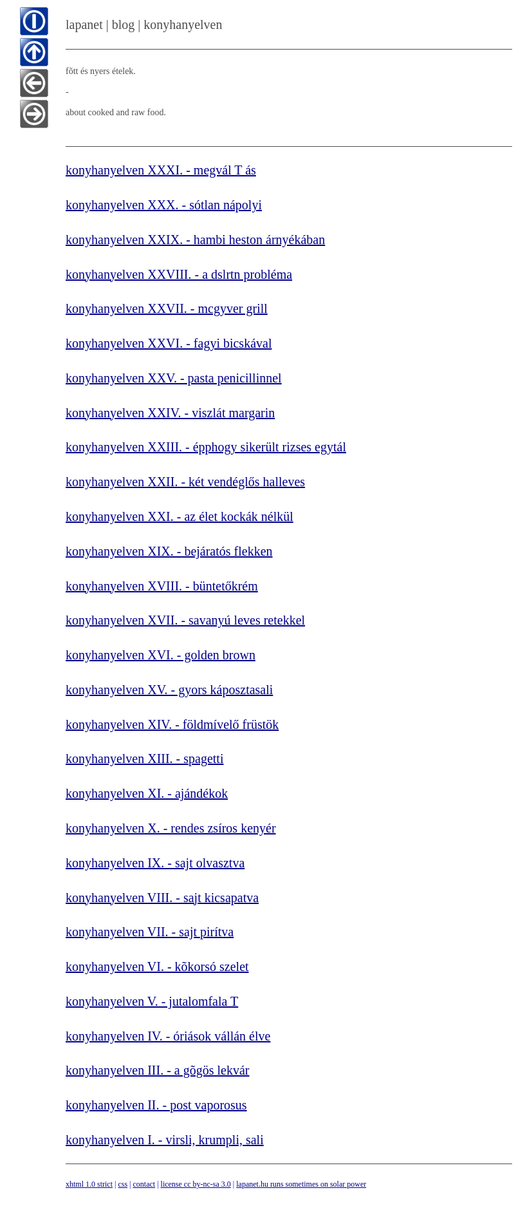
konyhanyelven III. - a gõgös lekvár (157, 1070)
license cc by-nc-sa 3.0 (196, 1184)
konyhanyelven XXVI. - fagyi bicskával (169, 343)
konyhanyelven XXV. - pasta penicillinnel (174, 378)
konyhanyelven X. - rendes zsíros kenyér (171, 828)
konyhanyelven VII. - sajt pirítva (150, 932)
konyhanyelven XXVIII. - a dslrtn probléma (179, 274)
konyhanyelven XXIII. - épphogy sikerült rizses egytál (206, 447)
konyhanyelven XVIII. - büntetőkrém (162, 586)
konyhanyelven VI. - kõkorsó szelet (157, 966)
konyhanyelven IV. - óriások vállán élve (168, 1036)
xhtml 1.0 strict (89, 1184)
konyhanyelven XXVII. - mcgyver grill (167, 308)
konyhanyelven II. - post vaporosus (156, 1105)
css (122, 1184)
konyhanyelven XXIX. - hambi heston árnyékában (195, 239)
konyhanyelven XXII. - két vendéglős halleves (185, 482)
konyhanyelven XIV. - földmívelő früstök (172, 724)
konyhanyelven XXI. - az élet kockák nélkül (179, 516)
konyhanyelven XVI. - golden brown (160, 655)
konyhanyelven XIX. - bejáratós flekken (169, 551)
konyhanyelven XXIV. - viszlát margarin (170, 413)
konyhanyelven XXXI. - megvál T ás (161, 170)
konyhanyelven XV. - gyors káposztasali (169, 690)
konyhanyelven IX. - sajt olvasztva (155, 863)
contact (144, 1184)
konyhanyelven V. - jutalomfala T (152, 1001)
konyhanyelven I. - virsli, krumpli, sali (165, 1140)
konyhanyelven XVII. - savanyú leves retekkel (185, 620)
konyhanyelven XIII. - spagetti (144, 758)
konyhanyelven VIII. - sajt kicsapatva (162, 897)
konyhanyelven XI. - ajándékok (147, 793)
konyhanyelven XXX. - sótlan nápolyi (164, 205)
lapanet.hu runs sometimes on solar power (301, 1184)
